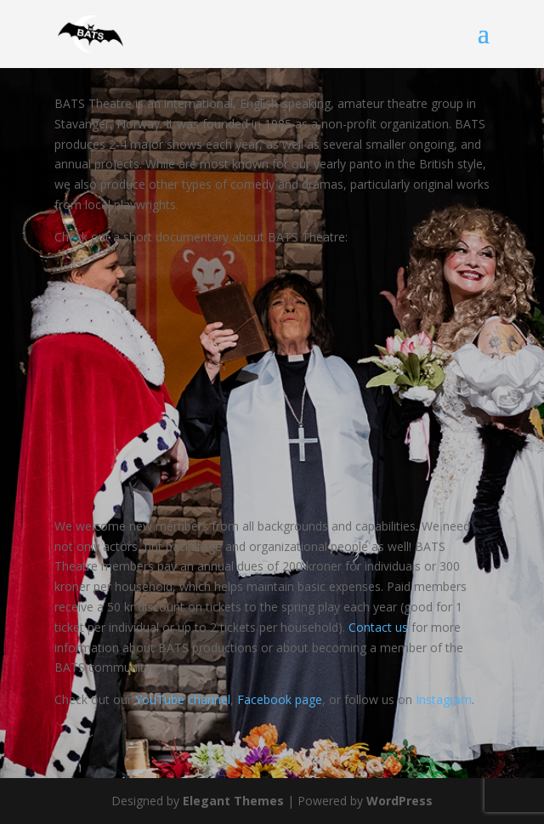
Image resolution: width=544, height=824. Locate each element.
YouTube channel (182, 699)
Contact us (378, 627)
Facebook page (279, 699)
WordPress (399, 801)
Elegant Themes (233, 801)
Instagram (444, 699)
